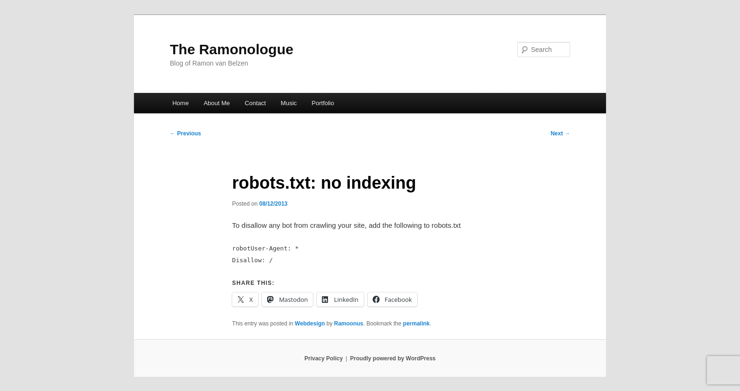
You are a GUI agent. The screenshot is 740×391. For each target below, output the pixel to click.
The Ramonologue (232, 49)
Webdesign (310, 323)
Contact (255, 103)
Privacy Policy (323, 358)
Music (289, 103)
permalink (416, 323)
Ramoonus (348, 323)
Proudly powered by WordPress (393, 358)
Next (560, 133)
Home (180, 103)
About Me (216, 103)
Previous (185, 133)
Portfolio (322, 103)
